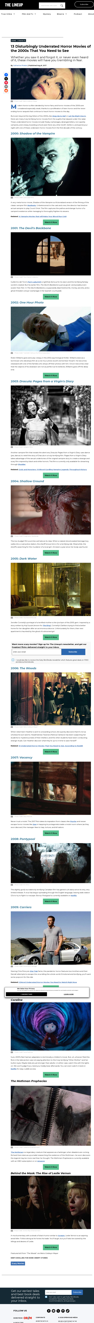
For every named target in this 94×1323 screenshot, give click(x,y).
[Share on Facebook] (6, 75)
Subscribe (84, 4)
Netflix (74, 895)
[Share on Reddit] (6, 90)
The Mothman (17, 1152)
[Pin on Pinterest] (6, 82)
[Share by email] (6, 86)
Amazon (41, 1161)
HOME (14, 40)
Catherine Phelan (20, 65)
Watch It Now (51, 222)
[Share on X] (6, 78)
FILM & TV (21, 40)
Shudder (22, 464)
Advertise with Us (42, 1321)
